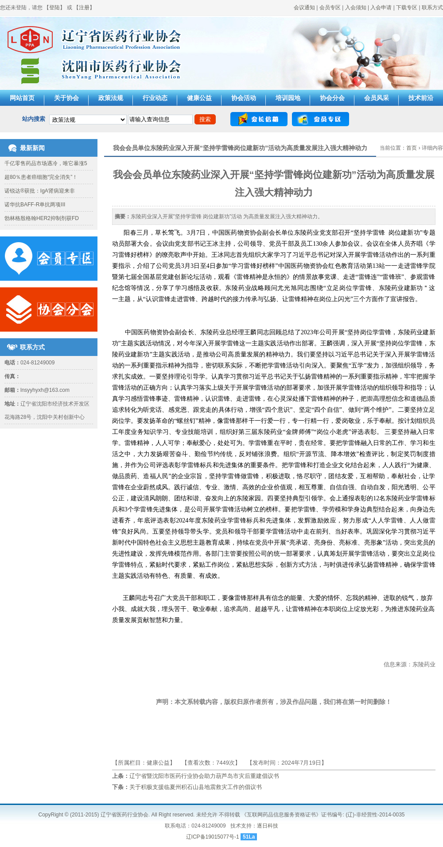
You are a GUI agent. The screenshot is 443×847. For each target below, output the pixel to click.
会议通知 (304, 7)
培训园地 (288, 97)
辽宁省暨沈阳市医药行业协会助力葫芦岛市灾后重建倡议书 (204, 776)
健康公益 (199, 97)
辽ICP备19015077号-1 (212, 837)
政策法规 (110, 97)
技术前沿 (420, 97)
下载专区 (406, 7)
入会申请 (381, 7)
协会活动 (243, 97)
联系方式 (432, 7)
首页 (411, 148)
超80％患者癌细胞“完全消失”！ (41, 177)
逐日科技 (267, 826)
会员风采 (376, 97)
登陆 (54, 7)
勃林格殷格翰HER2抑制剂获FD (41, 218)
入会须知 (355, 7)
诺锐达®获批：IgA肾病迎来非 (39, 191)
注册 (84, 7)
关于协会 (66, 97)
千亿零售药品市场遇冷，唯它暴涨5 (45, 163)
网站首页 (22, 97)
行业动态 (155, 97)
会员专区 (330, 7)
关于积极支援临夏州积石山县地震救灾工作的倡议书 (195, 787)
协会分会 (332, 97)
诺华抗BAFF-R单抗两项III (34, 204)
